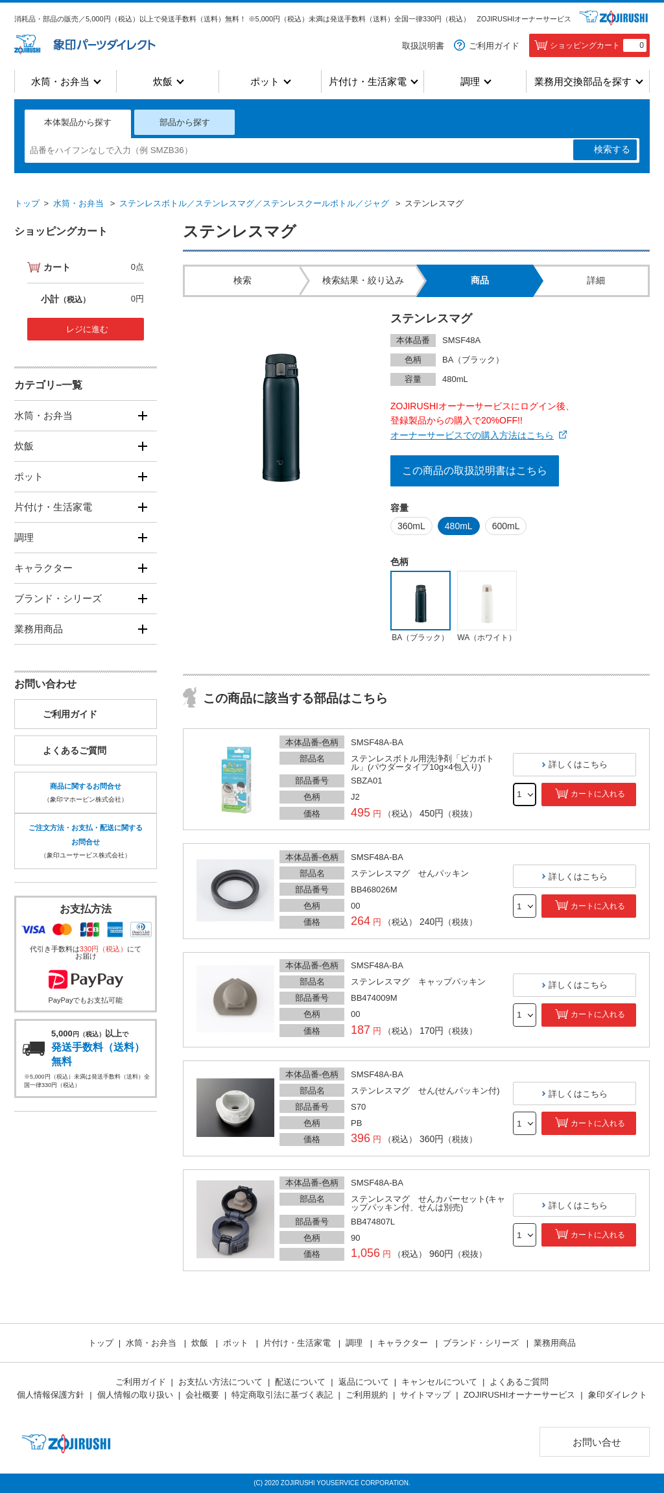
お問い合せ (597, 1442)
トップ (27, 203)
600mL (506, 526)
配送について (300, 1382)
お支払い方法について (220, 1382)
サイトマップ (425, 1395)
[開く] (142, 415)
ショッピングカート (598, 45)
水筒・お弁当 (60, 81)
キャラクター (43, 567)
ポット (264, 81)
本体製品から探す (78, 122)
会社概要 (202, 1395)
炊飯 (162, 81)
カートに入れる (598, 793)
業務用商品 (38, 628)
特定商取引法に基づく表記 (282, 1395)
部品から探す (185, 122)
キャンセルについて (439, 1382)
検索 (612, 150)
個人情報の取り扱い (135, 1395)
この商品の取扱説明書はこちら (474, 470)
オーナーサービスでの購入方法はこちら (472, 435)
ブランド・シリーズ (58, 598)
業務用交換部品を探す (583, 81)
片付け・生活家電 (368, 81)
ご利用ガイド (494, 46)
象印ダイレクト (617, 1395)
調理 (470, 81)
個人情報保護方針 (50, 1395)
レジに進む (87, 329)
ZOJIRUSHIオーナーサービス (524, 19)
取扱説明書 (423, 46)
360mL (411, 526)
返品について (363, 1382)
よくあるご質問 (74, 750)
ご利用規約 (367, 1395)
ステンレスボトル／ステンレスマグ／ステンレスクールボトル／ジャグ (254, 203)
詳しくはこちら (578, 764)
